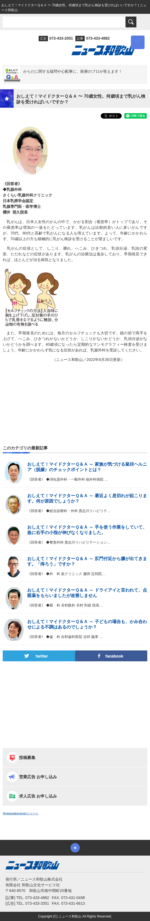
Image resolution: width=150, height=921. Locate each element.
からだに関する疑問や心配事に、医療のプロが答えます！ (72, 71)
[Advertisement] (75, 390)
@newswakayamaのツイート (20, 813)
